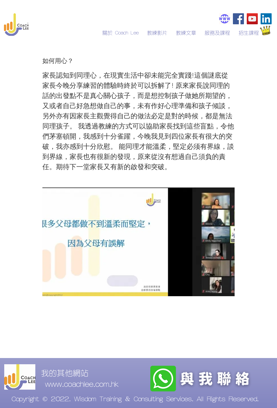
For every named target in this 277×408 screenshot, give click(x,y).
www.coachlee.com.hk (81, 385)
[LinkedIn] (266, 18)
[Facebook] (238, 18)
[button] (248, 33)
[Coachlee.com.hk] (224, 18)
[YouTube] (252, 18)
